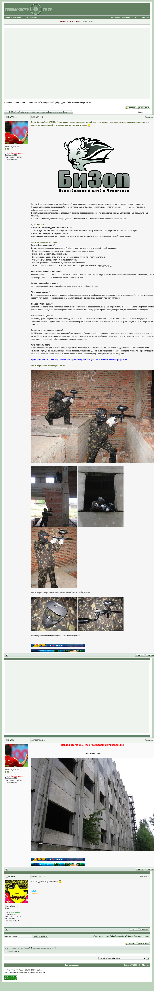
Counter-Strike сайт (13, 17)
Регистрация (88, 21)
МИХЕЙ (11, 876)
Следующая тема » (141, 936)
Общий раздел (58, 102)
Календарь (115, 17)
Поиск (137, 17)
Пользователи (127, 17)
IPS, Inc (39, 970)
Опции (140, 112)
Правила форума (30, 17)
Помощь (145, 17)
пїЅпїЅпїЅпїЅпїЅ (11, 970)
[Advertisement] (76, 63)
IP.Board (21, 970)
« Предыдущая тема (100, 936)
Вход (80, 21)
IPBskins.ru (146, 965)
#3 (148, 876)
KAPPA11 (12, 117)
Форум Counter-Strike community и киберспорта (27, 102)
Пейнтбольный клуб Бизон (79, 102)
